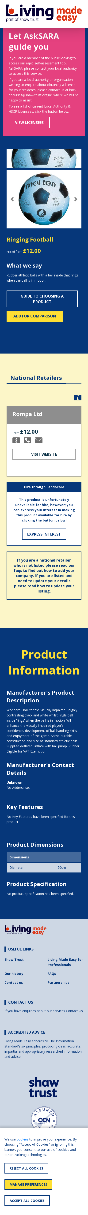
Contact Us (74, 1011)
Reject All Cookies (26, 1168)
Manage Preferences (28, 1184)
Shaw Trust (14, 959)
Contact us (13, 982)
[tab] (36, 374)
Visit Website (44, 454)
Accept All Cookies (27, 1200)
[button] (12, 199)
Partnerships (58, 982)
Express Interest (44, 534)
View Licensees (29, 122)
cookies (22, 1139)
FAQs (52, 973)
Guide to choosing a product (42, 299)
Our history (13, 973)
